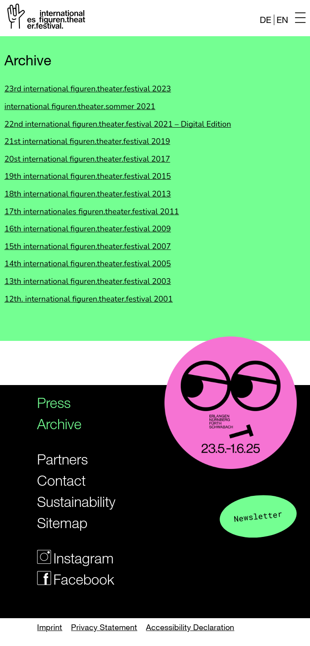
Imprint (49, 627)
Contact (61, 480)
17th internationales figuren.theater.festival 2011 (91, 211)
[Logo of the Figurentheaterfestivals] (44, 18)
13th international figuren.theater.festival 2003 (87, 281)
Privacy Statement (104, 627)
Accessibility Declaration (190, 627)
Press (54, 402)
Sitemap (62, 522)
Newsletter (258, 516)
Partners (62, 459)
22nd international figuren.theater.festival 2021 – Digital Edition (117, 124)
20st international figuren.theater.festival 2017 (87, 159)
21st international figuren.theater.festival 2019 (87, 141)
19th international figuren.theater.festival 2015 (87, 176)
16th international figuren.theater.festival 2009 (87, 228)
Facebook (69, 579)
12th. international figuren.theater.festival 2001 (88, 299)
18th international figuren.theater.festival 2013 (87, 194)
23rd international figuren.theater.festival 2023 (87, 88)
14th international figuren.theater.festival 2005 (87, 263)
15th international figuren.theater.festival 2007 (87, 246)
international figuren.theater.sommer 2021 (79, 106)
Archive (59, 423)
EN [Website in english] (282, 20)
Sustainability (69, 501)
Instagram (69, 558)
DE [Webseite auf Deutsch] (265, 20)
